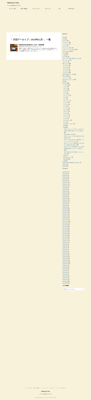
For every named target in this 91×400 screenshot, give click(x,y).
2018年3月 (64, 214)
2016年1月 (64, 258)
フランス (65, 109)
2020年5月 (64, 177)
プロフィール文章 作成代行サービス (70, 58)
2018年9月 (64, 203)
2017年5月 (64, 231)
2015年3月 (64, 265)
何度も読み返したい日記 (68, 74)
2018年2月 (64, 216)
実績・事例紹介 (24, 8)
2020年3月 (64, 178)
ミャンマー (65, 116)
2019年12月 (65, 182)
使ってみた (65, 67)
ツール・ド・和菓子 (67, 47)
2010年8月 (64, 283)
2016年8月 (64, 246)
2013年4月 (64, 272)
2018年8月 (64, 205)
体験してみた (65, 63)
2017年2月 (64, 237)
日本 (64, 155)
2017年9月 (64, 224)
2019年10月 (65, 185)
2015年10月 (65, 263)
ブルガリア (65, 111)
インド (64, 91)
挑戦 (64, 127)
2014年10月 (65, 267)
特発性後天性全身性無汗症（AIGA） (34, 46)
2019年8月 (64, 189)
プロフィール (48, 8)
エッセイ (64, 46)
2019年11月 (65, 184)
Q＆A (63, 37)
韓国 (64, 160)
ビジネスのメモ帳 (66, 51)
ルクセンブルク (66, 120)
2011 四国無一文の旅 (69, 134)
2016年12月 (65, 240)
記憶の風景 (65, 159)
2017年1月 (64, 238)
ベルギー (65, 113)
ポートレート (66, 77)
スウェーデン (66, 100)
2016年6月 (64, 249)
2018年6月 (64, 208)
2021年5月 (64, 171)
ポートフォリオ (36, 8)
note (59, 8)
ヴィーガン (65, 61)
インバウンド (65, 44)
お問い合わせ (71, 8)
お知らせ (64, 40)
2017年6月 (64, 230)
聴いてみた (65, 69)
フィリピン (65, 107)
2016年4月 (64, 253)
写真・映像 (65, 76)
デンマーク (65, 104)
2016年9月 (64, 244)
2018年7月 (64, 207)
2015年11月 (65, 261)
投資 (63, 81)
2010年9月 (64, 281)
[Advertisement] (45, 21)
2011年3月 (64, 277)
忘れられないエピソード (68, 79)
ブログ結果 (65, 56)
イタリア (65, 90)
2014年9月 (64, 268)
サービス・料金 (12, 8)
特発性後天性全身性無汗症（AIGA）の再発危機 (31, 44)
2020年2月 (64, 180)
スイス (64, 99)
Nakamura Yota (13, 3)
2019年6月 (64, 193)
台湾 (64, 125)
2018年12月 (65, 198)
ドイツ (64, 106)
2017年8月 (64, 226)
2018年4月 (64, 212)
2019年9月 (64, 187)
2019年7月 (64, 191)
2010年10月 (65, 279)
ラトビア (65, 118)
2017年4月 (64, 233)
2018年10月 (65, 201)
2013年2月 (64, 274)
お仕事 (64, 39)
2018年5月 (64, 210)
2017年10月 (65, 223)
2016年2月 (64, 256)
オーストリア (66, 95)
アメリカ (65, 84)
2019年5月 (64, 194)
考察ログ (64, 164)
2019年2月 (64, 196)
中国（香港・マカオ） (68, 123)
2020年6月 (64, 175)
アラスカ (65, 86)
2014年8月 (64, 270)
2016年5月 (64, 251)
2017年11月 (65, 221)
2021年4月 (64, 173)
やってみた (65, 65)
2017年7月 (64, 228)
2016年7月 (64, 247)
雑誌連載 (64, 166)
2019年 (15, 35)
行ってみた (65, 70)
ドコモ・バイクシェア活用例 (69, 49)
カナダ (64, 97)
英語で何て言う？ (67, 157)
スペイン (65, 102)
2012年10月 (65, 276)
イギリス (65, 88)
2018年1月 (64, 217)
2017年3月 (64, 235)
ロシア (64, 121)
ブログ (64, 53)
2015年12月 (65, 260)
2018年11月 (65, 200)
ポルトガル (65, 114)
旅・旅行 (64, 83)
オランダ (65, 93)
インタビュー (65, 42)
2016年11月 (65, 242)
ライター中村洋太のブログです (45, 394)
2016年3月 (64, 254)
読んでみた (65, 72)
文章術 (64, 54)
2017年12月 (65, 219)
